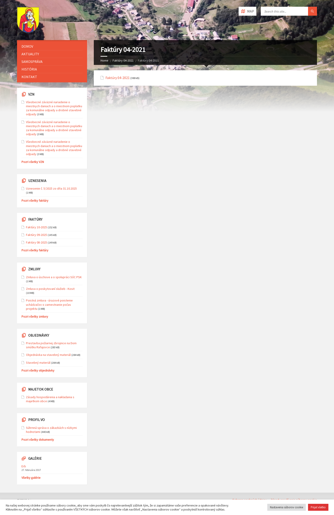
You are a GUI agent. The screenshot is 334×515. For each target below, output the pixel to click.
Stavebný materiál (38, 363)
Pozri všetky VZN (32, 162)
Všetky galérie (31, 478)
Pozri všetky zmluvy (34, 316)
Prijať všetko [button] (318, 507)
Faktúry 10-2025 (36, 227)
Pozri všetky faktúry (34, 201)
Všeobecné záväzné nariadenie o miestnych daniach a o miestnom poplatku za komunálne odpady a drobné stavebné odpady (54, 108)
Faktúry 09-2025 (36, 235)
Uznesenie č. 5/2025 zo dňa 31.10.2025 (51, 188)
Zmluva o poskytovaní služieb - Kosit (50, 289)
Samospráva (32, 61)
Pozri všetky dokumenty (37, 440)
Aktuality (30, 54)
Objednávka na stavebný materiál (48, 355)
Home (104, 60)
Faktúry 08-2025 (36, 242)
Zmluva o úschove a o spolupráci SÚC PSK (54, 277)
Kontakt (29, 77)
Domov (27, 46)
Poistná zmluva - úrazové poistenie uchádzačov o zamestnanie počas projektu (49, 304)
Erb (23, 466)
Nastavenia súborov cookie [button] (286, 507)
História (29, 69)
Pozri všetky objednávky (37, 370)
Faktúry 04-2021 (123, 60)
